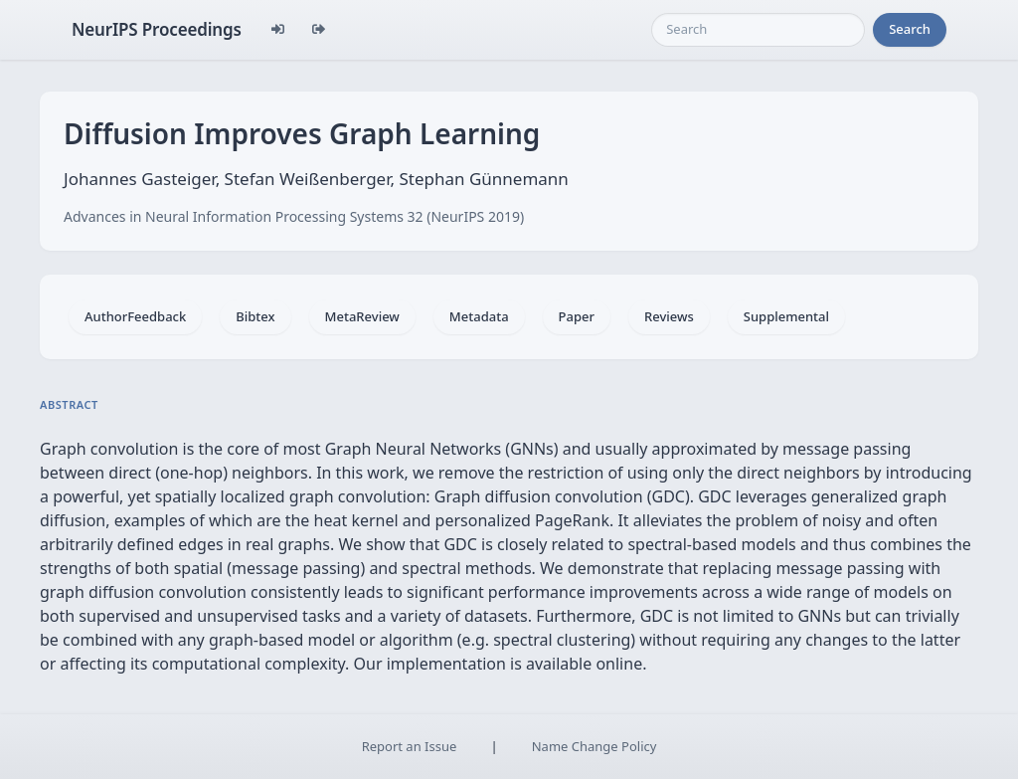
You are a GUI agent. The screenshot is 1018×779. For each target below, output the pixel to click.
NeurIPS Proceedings (157, 29)
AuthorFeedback (135, 316)
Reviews (669, 316)
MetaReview (362, 316)
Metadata (479, 316)
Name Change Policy (594, 746)
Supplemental (786, 316)
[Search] (758, 30)
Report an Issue (409, 746)
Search (910, 29)
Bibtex (255, 316)
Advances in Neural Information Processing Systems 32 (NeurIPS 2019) (294, 216)
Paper (576, 316)
